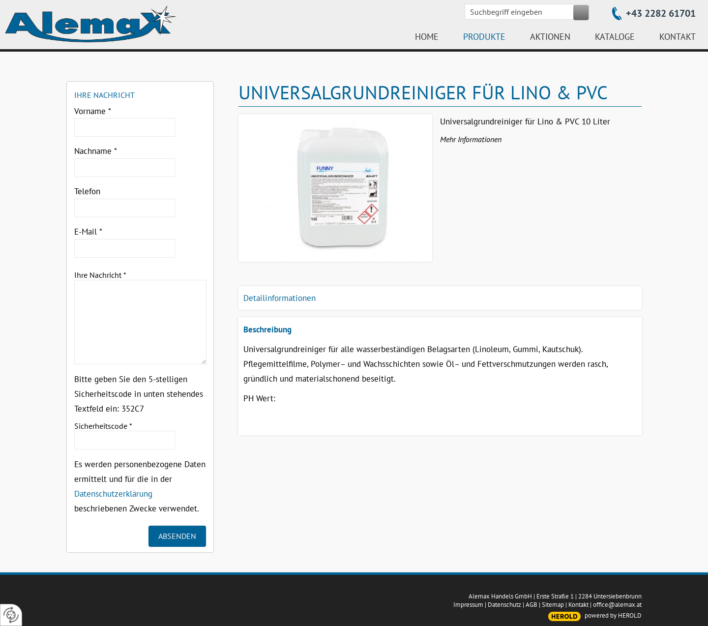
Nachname (95, 151)
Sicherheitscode (103, 426)
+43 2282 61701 (661, 13)
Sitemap (553, 604)
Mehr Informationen (471, 139)
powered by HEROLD (613, 615)
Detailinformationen (279, 298)
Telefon (87, 191)
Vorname (92, 111)
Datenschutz (504, 604)
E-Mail (88, 231)
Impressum (468, 604)
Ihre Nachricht (100, 275)
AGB (531, 604)
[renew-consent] (11, 615)
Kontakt (578, 604)
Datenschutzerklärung (113, 493)
